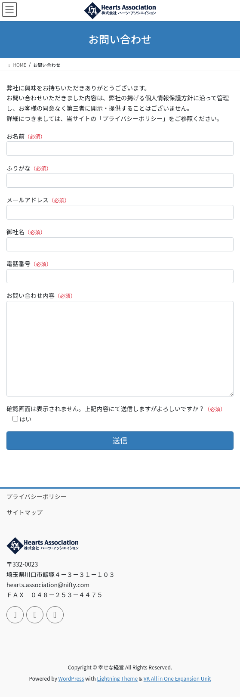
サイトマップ (24, 512)
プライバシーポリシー (36, 496)
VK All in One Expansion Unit (177, 678)
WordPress (71, 678)
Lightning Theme (117, 678)
